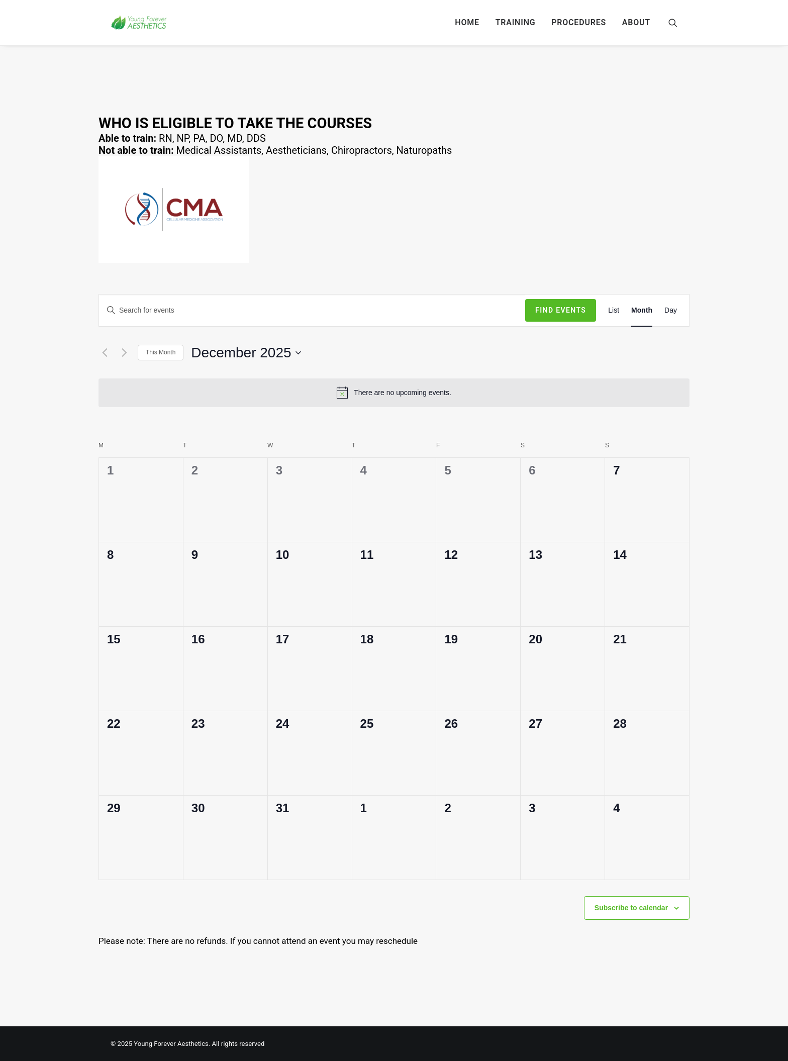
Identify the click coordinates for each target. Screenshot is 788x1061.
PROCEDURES (578, 22)
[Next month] (124, 353)
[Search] (672, 22)
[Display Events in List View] (613, 310)
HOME (467, 22)
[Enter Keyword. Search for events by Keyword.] (312, 310)
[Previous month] (104, 353)
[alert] (394, 392)
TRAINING (516, 22)
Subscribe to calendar (631, 908)
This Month (160, 352)
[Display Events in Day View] (670, 310)
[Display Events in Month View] (641, 310)
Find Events (560, 310)
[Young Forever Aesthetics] (139, 23)
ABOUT (636, 22)
